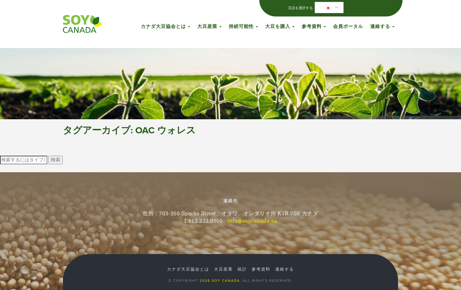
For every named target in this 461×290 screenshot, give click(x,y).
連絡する (382, 26)
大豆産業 (209, 26)
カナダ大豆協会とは (165, 26)
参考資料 (314, 26)
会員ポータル (348, 26)
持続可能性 (243, 26)
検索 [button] (55, 160)
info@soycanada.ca (252, 220)
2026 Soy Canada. (220, 280)
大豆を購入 (280, 26)
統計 (242, 269)
